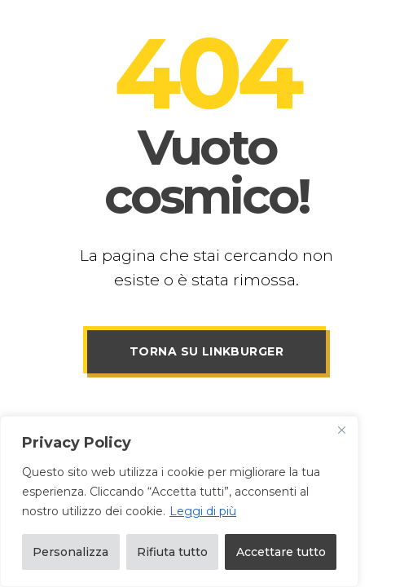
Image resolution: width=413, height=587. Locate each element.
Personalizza (70, 552)
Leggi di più (202, 511)
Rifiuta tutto (172, 552)
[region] (179, 501)
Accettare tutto (281, 552)
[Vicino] (341, 429)
